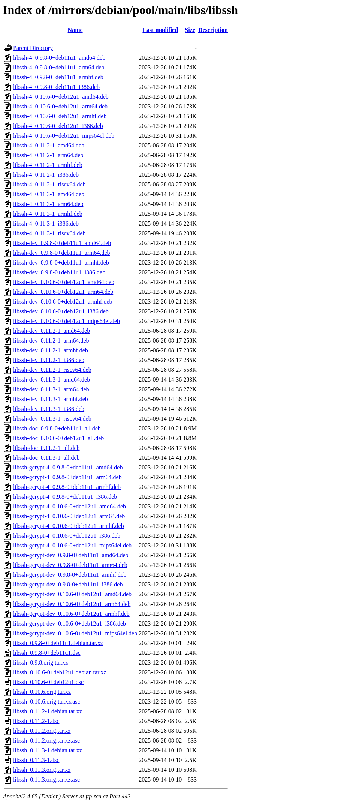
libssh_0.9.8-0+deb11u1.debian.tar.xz (58, 643)
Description (213, 30)
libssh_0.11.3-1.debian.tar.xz (47, 750)
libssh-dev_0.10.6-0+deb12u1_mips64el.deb (66, 321)
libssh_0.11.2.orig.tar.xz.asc (46, 740)
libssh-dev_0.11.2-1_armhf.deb (50, 350)
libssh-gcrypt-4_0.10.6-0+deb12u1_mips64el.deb (72, 545)
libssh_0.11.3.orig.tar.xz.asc (46, 779)
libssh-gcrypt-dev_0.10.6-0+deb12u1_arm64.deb (71, 604)
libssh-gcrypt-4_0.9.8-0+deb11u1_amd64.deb (68, 467)
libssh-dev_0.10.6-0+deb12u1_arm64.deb (63, 292)
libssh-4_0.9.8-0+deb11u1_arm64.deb (59, 67)
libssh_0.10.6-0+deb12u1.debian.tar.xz (59, 672)
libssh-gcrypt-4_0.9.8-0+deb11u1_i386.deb (65, 496)
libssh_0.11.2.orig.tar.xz (42, 731)
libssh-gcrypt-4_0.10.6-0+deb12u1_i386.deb (66, 535)
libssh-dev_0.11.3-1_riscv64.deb (52, 418)
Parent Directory (33, 48)
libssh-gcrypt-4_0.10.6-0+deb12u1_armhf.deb (68, 526)
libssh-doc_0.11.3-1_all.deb (46, 457)
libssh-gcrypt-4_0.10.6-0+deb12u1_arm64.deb (69, 516)
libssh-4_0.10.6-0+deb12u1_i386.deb (58, 126)
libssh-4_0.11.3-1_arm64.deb (48, 204)
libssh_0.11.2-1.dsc (36, 721)
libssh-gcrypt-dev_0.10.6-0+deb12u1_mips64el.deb (75, 633)
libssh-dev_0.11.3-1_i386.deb (48, 409)
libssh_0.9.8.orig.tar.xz (40, 662)
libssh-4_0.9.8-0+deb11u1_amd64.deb (59, 57)
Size (190, 30)
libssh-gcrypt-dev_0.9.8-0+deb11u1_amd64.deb (70, 555)
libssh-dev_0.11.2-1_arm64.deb (51, 340)
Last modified (160, 30)
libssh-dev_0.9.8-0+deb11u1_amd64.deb (62, 243)
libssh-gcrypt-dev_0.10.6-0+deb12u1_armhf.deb (71, 614)
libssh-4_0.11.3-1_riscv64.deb (49, 233)
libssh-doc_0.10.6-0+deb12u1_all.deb (58, 438)
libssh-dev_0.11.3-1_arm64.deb (51, 389)
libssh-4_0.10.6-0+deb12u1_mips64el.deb (63, 135)
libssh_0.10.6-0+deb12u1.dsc (48, 682)
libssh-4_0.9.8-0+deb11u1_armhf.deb (58, 77)
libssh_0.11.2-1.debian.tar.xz (47, 711)
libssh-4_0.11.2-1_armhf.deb (47, 165)
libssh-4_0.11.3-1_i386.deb (46, 223)
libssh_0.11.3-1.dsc (36, 760)
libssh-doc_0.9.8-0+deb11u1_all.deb (57, 428)
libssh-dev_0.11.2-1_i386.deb (48, 360)
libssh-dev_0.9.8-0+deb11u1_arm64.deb (61, 253)
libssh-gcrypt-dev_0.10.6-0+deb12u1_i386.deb (69, 623)
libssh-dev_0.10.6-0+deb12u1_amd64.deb (63, 282)
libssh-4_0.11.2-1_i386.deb (46, 174)
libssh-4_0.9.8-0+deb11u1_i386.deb (56, 87)
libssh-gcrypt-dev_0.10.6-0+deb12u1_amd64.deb (72, 594)
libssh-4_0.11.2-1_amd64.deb (48, 145)
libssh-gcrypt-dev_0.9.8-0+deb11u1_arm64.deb (70, 565)
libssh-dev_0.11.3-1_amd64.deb (51, 379)
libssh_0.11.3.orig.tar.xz (42, 770)
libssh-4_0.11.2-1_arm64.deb (48, 155)
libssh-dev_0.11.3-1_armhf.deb (50, 399)
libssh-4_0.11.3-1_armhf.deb (47, 214)
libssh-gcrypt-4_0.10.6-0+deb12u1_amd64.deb (69, 506)
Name (75, 30)
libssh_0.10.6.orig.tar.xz (42, 692)
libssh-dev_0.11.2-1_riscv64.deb (52, 370)
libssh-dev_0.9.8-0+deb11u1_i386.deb (59, 272)
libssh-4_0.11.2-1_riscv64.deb (49, 184)
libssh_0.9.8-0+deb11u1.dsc (47, 653)
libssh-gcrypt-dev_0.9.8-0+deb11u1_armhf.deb (69, 574)
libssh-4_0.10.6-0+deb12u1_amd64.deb (61, 96)
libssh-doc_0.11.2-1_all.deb (46, 448)
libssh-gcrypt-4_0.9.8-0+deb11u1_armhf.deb (67, 487)
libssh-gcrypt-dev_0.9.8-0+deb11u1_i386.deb (68, 584)
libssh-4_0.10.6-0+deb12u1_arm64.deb (60, 106)
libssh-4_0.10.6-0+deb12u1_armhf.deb (59, 116)
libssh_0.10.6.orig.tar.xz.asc (46, 701)
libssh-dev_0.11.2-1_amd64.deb (51, 331)
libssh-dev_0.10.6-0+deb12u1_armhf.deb (62, 301)
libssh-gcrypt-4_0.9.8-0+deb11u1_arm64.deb (67, 477)
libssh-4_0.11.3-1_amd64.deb (48, 194)
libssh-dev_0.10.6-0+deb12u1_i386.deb (61, 311)
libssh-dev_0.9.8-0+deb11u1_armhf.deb (61, 262)
